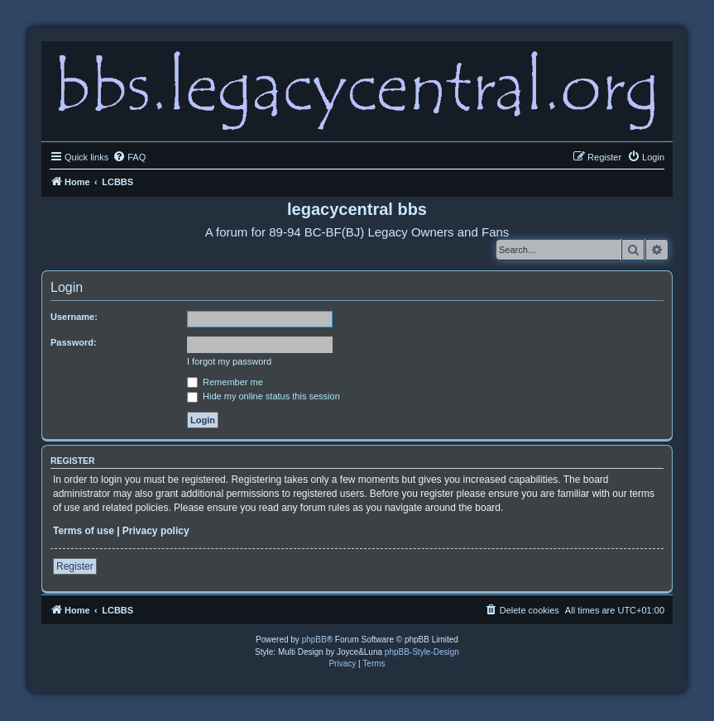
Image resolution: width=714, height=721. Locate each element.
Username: (74, 317)
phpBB (314, 639)
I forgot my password (229, 361)
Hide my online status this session (263, 396)
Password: (73, 342)
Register (74, 566)
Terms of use (83, 531)
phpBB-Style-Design (422, 652)
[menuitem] (129, 157)
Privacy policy (155, 531)
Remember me (225, 382)
